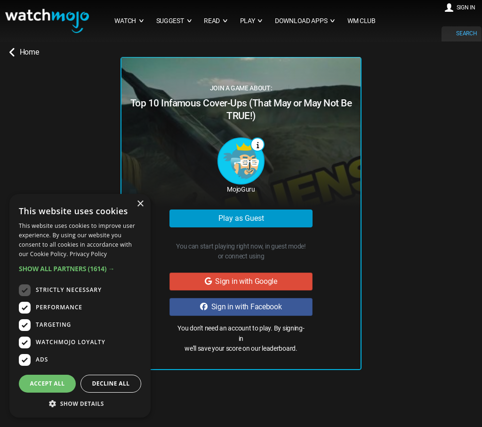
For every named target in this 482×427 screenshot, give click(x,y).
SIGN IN (466, 7)
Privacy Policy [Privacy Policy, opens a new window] (88, 254)
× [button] (140, 204)
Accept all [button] (47, 383)
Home (24, 52)
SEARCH (466, 33)
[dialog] (80, 306)
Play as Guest (241, 218)
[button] (80, 269)
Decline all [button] (111, 383)
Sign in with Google (241, 281)
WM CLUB (361, 21)
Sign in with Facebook (240, 306)
